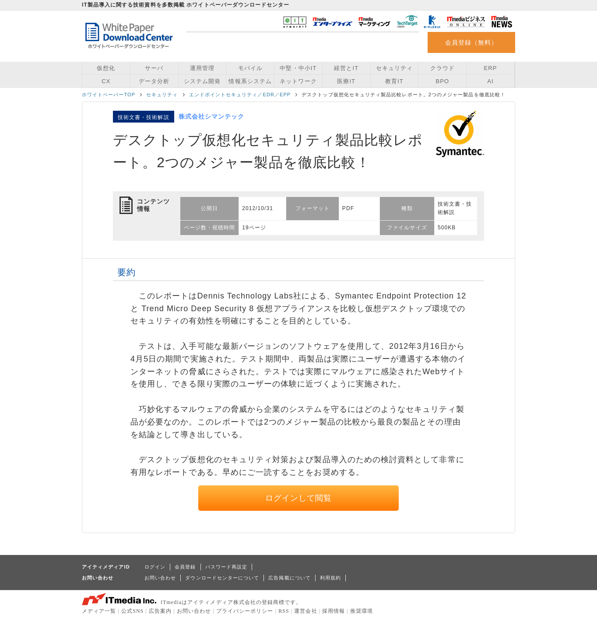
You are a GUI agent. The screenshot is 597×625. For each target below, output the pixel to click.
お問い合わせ (160, 577)
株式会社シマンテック (212, 116)
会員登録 (185, 566)
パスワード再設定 (226, 566)
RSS (283, 611)
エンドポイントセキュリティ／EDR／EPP (240, 94)
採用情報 (333, 611)
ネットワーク (298, 81)
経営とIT (346, 68)
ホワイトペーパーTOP (108, 94)
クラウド (442, 68)
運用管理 (202, 68)
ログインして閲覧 (298, 498)
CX (106, 81)
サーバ (154, 68)
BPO (442, 81)
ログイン (154, 566)
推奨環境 (361, 611)
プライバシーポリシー (245, 611)
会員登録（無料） (471, 42)
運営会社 (305, 611)
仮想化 (106, 68)
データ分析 (154, 81)
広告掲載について (289, 577)
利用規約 (330, 577)
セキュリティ (394, 68)
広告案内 (160, 611)
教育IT (394, 81)
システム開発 (202, 81)
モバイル (250, 68)
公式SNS (132, 611)
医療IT (346, 81)
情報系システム (249, 81)
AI (490, 81)
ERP (490, 68)
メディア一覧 (99, 611)
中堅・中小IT (298, 68)
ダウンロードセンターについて (222, 577)
